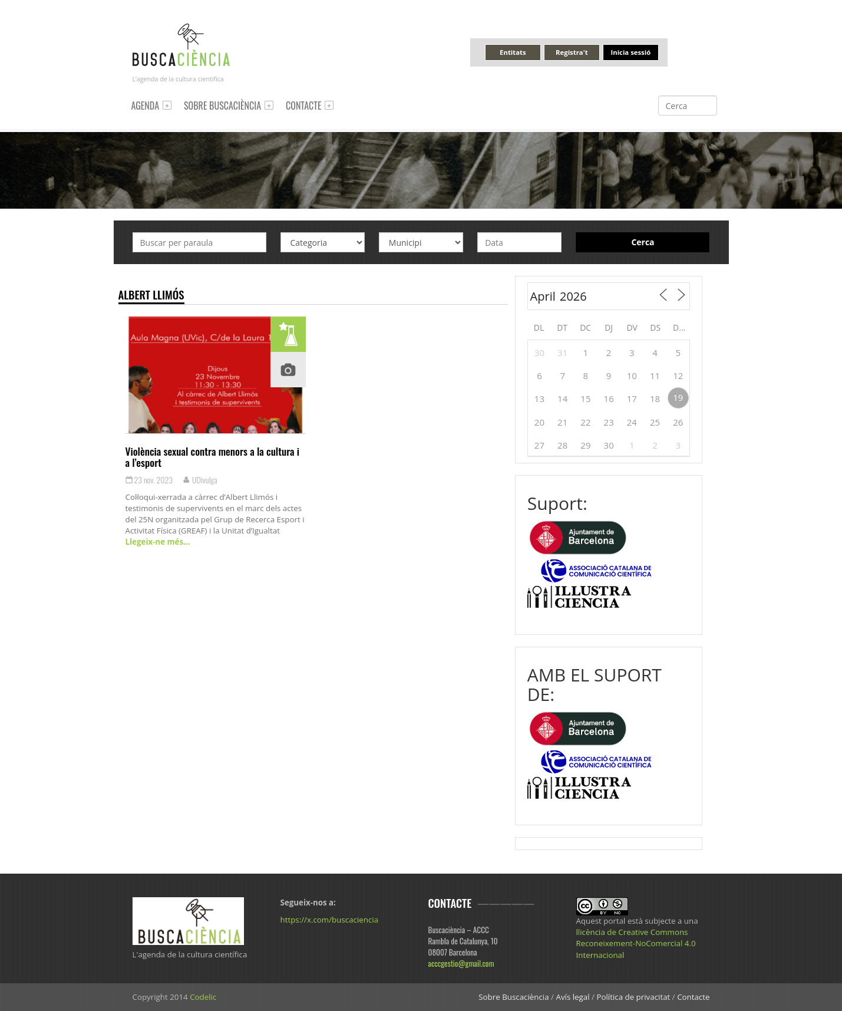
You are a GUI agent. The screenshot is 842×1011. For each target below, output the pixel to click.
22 (585, 422)
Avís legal (572, 997)
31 (562, 352)
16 (609, 398)
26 (678, 422)
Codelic (203, 997)
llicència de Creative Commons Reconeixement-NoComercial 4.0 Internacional (636, 943)
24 (632, 422)
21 (562, 422)
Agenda (145, 105)
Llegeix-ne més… (158, 541)
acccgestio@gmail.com (461, 963)
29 (585, 445)
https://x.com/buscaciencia (329, 919)
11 (655, 375)
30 (539, 352)
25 (655, 422)
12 (678, 375)
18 (655, 398)
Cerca (642, 242)
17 (632, 398)
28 (562, 445)
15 (585, 398)
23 (609, 422)
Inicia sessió (630, 52)
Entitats (513, 52)
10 (632, 375)
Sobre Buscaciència (222, 105)
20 (539, 422)
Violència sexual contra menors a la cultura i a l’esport (213, 456)
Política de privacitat (633, 997)
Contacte (303, 105)
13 (539, 398)
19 (678, 397)
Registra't (572, 52)
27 (539, 445)
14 (562, 398)
